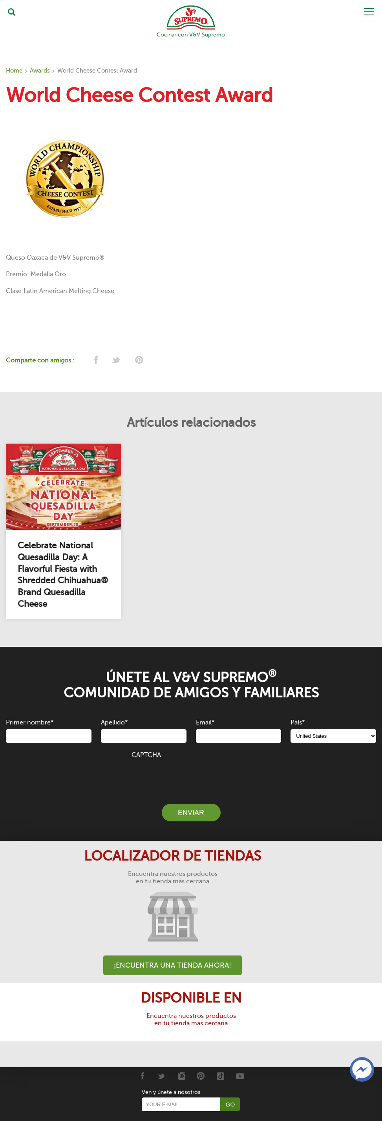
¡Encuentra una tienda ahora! (172, 965)
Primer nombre (29, 722)
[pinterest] (138, 361)
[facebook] (95, 361)
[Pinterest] (201, 1076)
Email (205, 722)
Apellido (114, 722)
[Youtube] (240, 1076)
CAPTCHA (146, 755)
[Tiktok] (220, 1076)
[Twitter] (161, 1076)
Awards (40, 70)
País (298, 722)
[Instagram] (181, 1076)
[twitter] (117, 361)
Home (14, 70)
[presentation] (191, 776)
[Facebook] (142, 1076)
